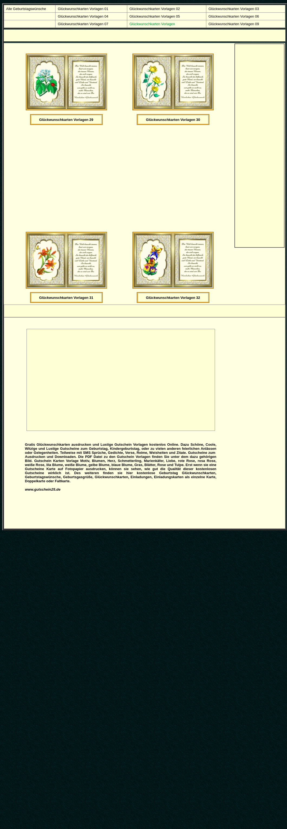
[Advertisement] (51, 178)
